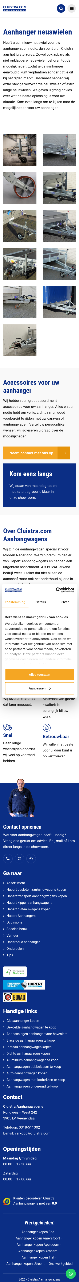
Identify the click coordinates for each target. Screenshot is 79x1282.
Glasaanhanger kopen (23, 1021)
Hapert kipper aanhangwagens (29, 903)
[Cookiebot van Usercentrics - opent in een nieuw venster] (56, 590)
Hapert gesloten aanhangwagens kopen (36, 890)
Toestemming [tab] (15, 602)
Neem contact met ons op (31, 453)
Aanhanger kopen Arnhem (37, 1251)
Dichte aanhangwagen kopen (28, 1054)
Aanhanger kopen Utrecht (25, 1264)
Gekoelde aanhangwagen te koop (31, 1027)
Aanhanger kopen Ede (37, 1232)
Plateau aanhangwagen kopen (29, 1047)
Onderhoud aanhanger (23, 942)
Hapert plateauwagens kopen (28, 909)
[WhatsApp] (71, 1274)
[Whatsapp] (31, 858)
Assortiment (16, 883)
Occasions (14, 922)
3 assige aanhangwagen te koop (31, 1040)
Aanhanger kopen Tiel (38, 1257)
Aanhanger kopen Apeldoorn (38, 1245)
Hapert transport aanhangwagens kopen (37, 896)
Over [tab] (65, 602)
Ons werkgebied (61, 1264)
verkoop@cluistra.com (32, 1133)
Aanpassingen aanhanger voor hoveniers (37, 1034)
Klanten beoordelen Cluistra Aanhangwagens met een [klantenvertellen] (35, 1200)
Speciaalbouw (17, 929)
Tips (10, 955)
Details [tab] (40, 602)
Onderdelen (15, 949)
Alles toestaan (39, 674)
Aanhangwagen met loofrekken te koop (36, 1080)
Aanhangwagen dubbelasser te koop (34, 1067)
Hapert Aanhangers (21, 916)
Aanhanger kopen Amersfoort (38, 1238)
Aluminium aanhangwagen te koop (32, 1060)
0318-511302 (29, 1127)
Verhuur (12, 935)
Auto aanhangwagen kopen (27, 1073)
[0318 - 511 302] (8, 858)
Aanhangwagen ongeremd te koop (32, 1086)
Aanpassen (40, 688)
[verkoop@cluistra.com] (19, 858)
